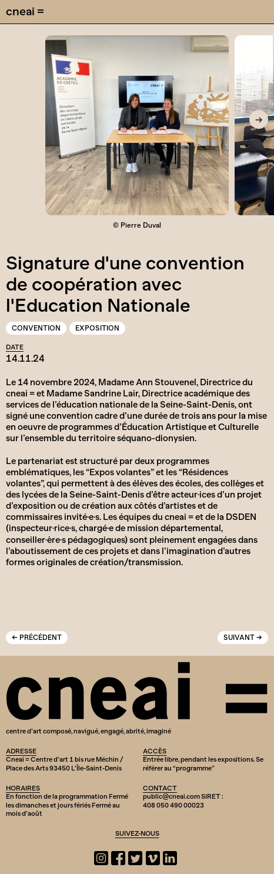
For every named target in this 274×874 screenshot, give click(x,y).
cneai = (25, 11)
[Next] (258, 119)
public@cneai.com (171, 796)
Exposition (97, 328)
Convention (36, 328)
